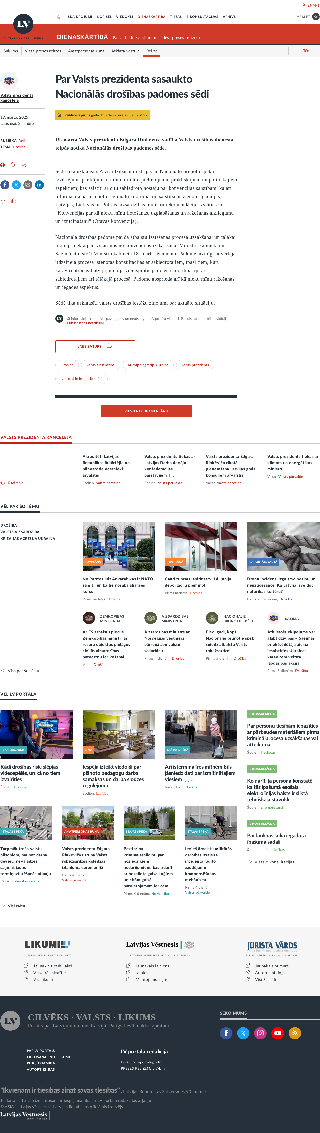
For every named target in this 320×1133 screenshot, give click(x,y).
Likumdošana (187, 787)
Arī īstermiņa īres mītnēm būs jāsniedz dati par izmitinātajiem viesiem (200, 773)
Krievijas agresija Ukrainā (148, 365)
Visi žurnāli (265, 980)
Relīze (23, 141)
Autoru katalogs (270, 973)
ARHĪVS (229, 17)
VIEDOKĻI (124, 17)
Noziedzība (160, 894)
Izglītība (102, 793)
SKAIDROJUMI (80, 17)
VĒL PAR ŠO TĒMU (20, 506)
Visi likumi (43, 980)
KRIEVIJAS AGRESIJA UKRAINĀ (27, 539)
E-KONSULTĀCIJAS (202, 17)
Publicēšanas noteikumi (85, 323)
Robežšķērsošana (25, 881)
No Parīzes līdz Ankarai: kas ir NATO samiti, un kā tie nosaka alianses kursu (118, 585)
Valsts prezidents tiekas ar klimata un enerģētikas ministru (293, 463)
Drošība (19, 147)
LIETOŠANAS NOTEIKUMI (48, 1057)
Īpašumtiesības (273, 850)
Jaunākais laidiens (152, 966)
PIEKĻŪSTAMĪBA (41, 1063)
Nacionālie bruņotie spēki (81, 379)
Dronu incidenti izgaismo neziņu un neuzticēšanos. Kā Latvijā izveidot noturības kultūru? (281, 585)
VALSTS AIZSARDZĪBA (20, 532)
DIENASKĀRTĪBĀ (152, 17)
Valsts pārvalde (108, 483)
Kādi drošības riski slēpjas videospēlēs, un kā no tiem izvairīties (30, 773)
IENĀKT (313, 5)
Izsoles (142, 973)
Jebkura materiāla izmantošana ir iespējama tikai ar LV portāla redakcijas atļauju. (76, 1101)
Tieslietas (268, 752)
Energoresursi (272, 807)
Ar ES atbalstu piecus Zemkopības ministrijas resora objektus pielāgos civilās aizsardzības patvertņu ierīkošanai (106, 644)
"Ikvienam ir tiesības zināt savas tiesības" (60, 1090)
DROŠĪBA (8, 525)
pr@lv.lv (158, 1068)
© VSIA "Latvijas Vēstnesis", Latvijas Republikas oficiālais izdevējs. (62, 1107)
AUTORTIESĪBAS (41, 1069)
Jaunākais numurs (272, 966)
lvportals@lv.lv (149, 1062)
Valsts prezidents (195, 365)
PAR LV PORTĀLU (41, 1051)
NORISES (104, 17)
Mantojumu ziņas (152, 980)
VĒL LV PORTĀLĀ (18, 694)
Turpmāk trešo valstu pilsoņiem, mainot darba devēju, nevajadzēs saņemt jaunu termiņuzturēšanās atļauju (25, 861)
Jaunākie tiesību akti (52, 966)
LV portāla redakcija (144, 1051)
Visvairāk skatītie (49, 973)
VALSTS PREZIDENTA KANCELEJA (36, 437)
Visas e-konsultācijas (274, 862)
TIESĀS (176, 17)
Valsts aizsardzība (100, 365)
